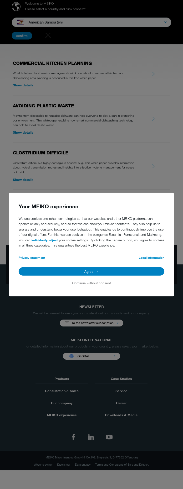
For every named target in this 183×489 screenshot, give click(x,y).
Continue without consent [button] (91, 283)
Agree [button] (88, 271)
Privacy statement (32, 257)
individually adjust (44, 240)
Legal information (151, 257)
